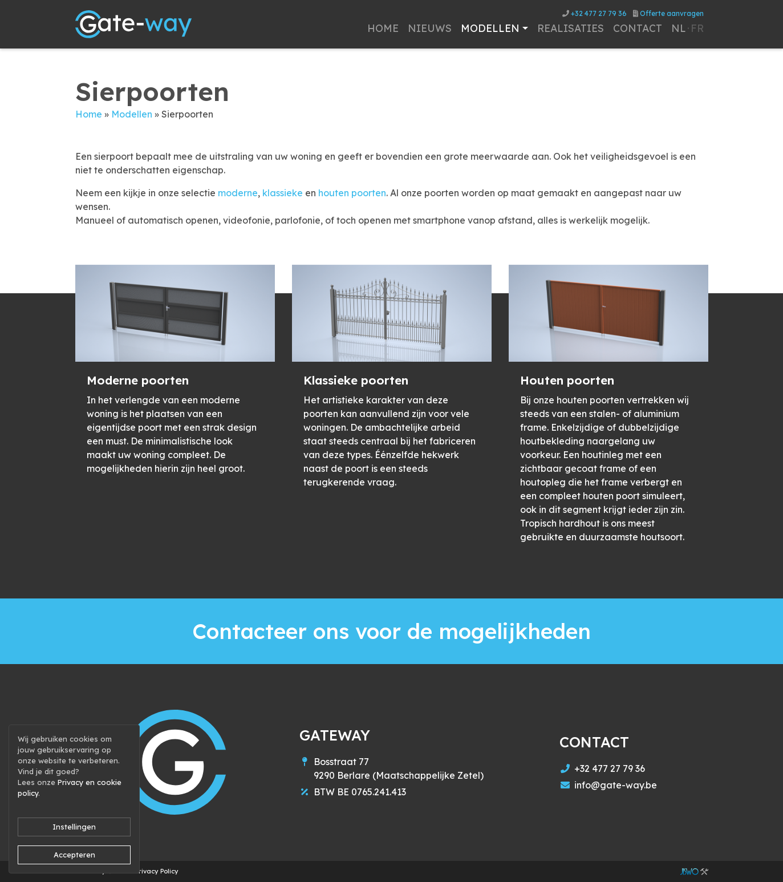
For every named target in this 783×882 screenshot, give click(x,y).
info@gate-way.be (615, 785)
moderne (238, 193)
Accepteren (74, 854)
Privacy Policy (156, 871)
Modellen (131, 114)
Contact (637, 28)
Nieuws (430, 28)
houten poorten (352, 193)
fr (697, 28)
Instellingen (74, 826)
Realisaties (570, 28)
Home (383, 28)
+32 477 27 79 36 (594, 13)
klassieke (282, 193)
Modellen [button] (490, 28)
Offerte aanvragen (668, 13)
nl (678, 28)
